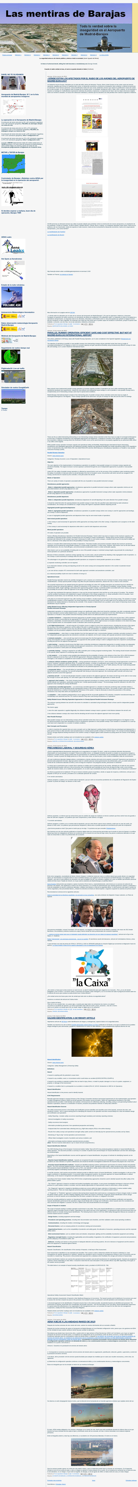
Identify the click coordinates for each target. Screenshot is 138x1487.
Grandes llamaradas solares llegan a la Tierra (84, 1025)
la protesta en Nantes (66, 274)
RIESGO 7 (74, 55)
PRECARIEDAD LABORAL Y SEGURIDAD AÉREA (70, 748)
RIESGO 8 (84, 55)
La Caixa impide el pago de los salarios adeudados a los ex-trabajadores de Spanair (77, 945)
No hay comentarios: (78, 1009)
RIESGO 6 (65, 55)
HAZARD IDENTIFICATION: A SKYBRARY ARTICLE (71, 1018)
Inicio (93, 1480)
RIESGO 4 (46, 55)
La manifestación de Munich (55, 235)
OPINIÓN (54, 1011)
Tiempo (4, 408)
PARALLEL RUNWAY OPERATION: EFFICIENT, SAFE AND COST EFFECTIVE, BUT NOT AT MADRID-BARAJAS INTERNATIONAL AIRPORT (89, 333)
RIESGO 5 (56, 55)
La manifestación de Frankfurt (56, 232)
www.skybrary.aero (58, 456)
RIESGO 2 (27, 55)
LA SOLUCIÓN (104, 55)
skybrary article (98, 737)
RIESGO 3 (37, 55)
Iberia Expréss (51, 884)
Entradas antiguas (131, 1480)
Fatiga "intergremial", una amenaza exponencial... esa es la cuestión (67, 939)
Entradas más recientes (54, 1480)
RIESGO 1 (18, 55)
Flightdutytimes (110, 828)
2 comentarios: (76, 739)
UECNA (72, 312)
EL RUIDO (70, 326)
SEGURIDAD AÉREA (79, 741)
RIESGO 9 (93, 55)
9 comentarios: (76, 324)
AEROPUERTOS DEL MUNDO (59, 326)
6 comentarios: (76, 1473)
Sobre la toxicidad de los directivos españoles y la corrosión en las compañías (70, 895)
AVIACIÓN (54, 741)
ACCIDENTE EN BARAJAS (59, 1476)
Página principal (7, 55)
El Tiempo (4, 410)
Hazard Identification (54, 1059)
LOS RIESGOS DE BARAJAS (89, 1476)
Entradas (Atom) (61, 1484)
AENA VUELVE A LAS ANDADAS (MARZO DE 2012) (71, 1321)
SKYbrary (64, 1021)
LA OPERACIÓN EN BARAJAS (65, 741)
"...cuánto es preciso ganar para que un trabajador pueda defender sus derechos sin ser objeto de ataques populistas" (82, 934)
